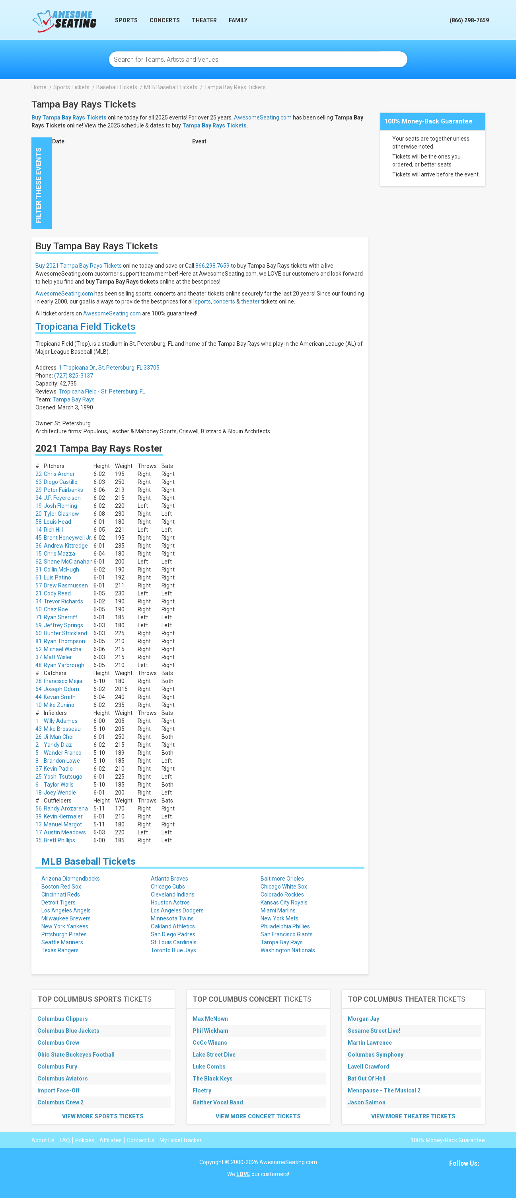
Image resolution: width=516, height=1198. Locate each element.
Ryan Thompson (64, 641)
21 (38, 593)
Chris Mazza (59, 553)
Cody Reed (57, 593)
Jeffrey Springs (63, 625)
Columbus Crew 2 (60, 1102)
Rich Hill (53, 530)
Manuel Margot (63, 824)
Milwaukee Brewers (66, 918)
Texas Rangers (60, 950)
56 (38, 808)
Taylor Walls (59, 784)
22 (38, 474)
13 (38, 824)
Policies (84, 1140)
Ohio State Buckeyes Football (76, 1054)
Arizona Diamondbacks (70, 878)
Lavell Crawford (368, 1066)
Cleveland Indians (173, 894)
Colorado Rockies (282, 894)
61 (38, 577)
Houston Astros (170, 902)
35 (38, 840)
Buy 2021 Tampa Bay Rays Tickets (78, 265)
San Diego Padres (173, 934)
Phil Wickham (210, 1031)
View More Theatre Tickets (413, 1116)
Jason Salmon (367, 1102)
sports (203, 301)
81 (38, 641)
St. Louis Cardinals (174, 942)
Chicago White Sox (284, 886)
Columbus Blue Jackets (68, 1031)
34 (38, 498)
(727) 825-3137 (73, 375)
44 (38, 697)
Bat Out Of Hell (367, 1078)
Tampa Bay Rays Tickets (214, 125)
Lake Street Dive (214, 1054)
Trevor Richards (63, 601)
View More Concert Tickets (258, 1116)
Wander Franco (63, 753)
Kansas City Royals (284, 902)
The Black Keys (213, 1078)
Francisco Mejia (63, 681)
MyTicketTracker (181, 1140)
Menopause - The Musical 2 (384, 1090)
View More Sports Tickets (103, 1116)
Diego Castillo (61, 482)
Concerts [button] (165, 20)
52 (38, 649)
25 (38, 776)
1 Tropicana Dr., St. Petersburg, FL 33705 (109, 367)
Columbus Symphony (375, 1054)
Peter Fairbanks (63, 490)
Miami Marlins (278, 910)
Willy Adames (61, 721)
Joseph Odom (61, 689)
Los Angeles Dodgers (177, 910)
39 (38, 816)
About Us (43, 1140)
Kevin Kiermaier (63, 816)
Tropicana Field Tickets (85, 326)
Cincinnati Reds (60, 894)
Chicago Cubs (168, 886)
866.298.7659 (212, 265)
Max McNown (210, 1019)
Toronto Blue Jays (173, 950)
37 (38, 657)
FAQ (65, 1140)
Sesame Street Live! (374, 1031)
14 (38, 530)
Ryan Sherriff (61, 617)
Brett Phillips (59, 840)
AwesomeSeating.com (263, 117)
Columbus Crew (58, 1042)
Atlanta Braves (169, 878)
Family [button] (238, 20)
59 (38, 625)
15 (38, 553)
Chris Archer (59, 474)
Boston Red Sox (61, 886)
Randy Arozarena (66, 808)
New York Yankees (64, 926)
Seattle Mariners (62, 942)
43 (38, 729)
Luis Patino (57, 577)
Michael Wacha (63, 649)
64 (38, 689)
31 (38, 569)
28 (38, 681)
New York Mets (279, 918)
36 (38, 545)
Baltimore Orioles (282, 878)
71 (38, 617)
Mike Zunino (59, 705)
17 (38, 832)
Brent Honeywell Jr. (68, 537)
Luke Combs (209, 1066)
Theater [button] (204, 20)
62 (38, 561)
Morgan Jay (363, 1019)
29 (38, 490)
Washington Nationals (288, 950)
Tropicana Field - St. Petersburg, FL (102, 391)
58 (38, 522)
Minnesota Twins (172, 918)
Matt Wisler (58, 657)
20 (38, 514)
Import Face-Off (58, 1090)
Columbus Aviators (62, 1078)
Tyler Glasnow (61, 514)
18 (38, 792)
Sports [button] (126, 20)
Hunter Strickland (65, 633)
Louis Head (57, 522)
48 (38, 665)
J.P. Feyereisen (62, 498)
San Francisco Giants (287, 934)
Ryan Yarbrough (64, 665)
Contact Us (140, 1140)
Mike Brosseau (62, 729)
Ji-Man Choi (59, 737)
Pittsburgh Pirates (64, 934)
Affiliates (110, 1140)
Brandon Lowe (62, 761)
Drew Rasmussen (66, 585)
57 (38, 585)
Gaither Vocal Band (218, 1102)
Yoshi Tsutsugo (63, 776)
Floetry (202, 1090)
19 (38, 506)
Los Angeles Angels (66, 910)
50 (38, 609)
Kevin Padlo (58, 768)
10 (38, 705)
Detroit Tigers (58, 902)
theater (250, 301)
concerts (224, 301)
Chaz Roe (56, 609)
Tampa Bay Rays (74, 399)
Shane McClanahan (68, 561)
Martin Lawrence (370, 1042)
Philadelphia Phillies (285, 926)
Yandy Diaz (58, 745)
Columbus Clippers (62, 1019)
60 (38, 633)
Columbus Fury (57, 1066)
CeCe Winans (210, 1042)
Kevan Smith (60, 697)
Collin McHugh (61, 569)
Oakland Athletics (173, 926)
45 (38, 537)
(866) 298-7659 (469, 20)
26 (38, 737)
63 (38, 482)
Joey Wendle (60, 792)
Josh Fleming (60, 506)
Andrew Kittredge (66, 545)
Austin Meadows (65, 832)
